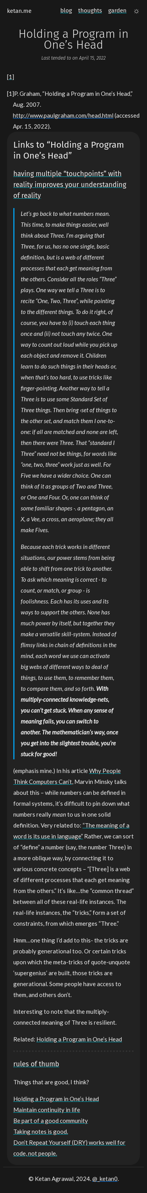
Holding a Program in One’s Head (79, 1039)
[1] (10, 76)
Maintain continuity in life (46, 1109)
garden (117, 10)
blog (66, 10)
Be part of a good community (50, 1120)
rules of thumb (36, 1064)
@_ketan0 (105, 1178)
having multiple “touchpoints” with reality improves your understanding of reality (69, 185)
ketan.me (19, 10)
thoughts (90, 10)
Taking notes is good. (40, 1131)
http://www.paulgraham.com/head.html (63, 115)
